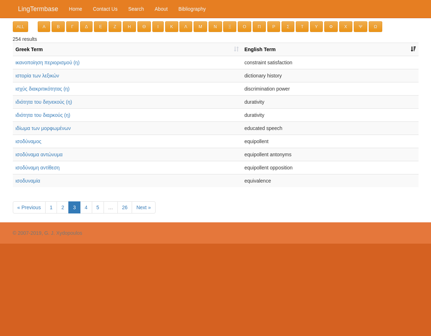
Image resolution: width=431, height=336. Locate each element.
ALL (20, 26)
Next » (143, 207)
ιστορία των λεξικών (37, 75)
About (161, 9)
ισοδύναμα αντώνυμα (39, 154)
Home (75, 9)
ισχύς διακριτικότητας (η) (43, 89)
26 (125, 207)
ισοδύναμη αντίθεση (38, 167)
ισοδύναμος (29, 141)
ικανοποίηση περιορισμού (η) (48, 62)
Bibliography (192, 9)
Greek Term (29, 49)
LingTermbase (38, 8)
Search (136, 9)
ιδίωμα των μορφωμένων (43, 128)
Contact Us (105, 9)
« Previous (29, 207)
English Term (260, 49)
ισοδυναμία (28, 181)
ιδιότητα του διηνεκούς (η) (44, 102)
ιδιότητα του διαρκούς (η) (43, 115)
